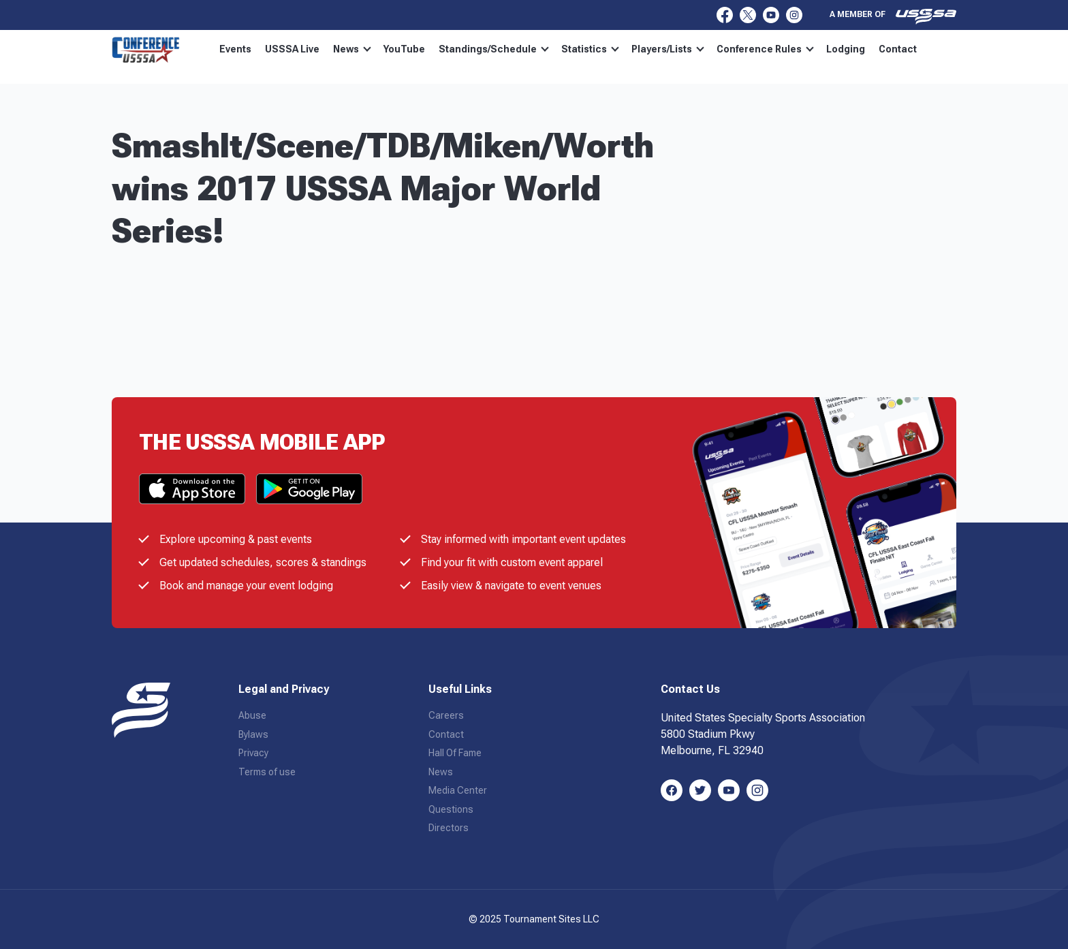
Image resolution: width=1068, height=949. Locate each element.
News (352, 49)
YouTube (404, 49)
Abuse (252, 715)
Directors (448, 827)
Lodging (845, 49)
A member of (893, 16)
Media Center (457, 790)
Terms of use (267, 771)
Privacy (253, 752)
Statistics (590, 49)
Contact (898, 49)
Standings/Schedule (494, 49)
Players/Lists (667, 49)
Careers (446, 715)
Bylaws (253, 734)
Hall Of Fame (455, 752)
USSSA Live (292, 49)
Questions (450, 809)
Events (235, 49)
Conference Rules (765, 49)
